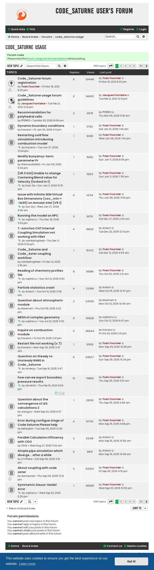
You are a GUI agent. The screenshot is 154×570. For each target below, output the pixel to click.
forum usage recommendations (47, 58)
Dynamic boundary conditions (41, 126)
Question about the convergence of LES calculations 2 (33, 403)
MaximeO (27, 308)
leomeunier (28, 476)
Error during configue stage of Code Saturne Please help (41, 423)
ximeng (30, 368)
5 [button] (134, 65)
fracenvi (26, 129)
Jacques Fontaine (33, 103)
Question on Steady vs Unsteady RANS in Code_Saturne (35, 360)
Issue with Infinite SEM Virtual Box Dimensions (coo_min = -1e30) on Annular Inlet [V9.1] (40, 198)
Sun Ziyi (30, 206)
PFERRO (25, 120)
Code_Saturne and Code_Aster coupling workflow (34, 253)
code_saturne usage (26, 47)
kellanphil (27, 428)
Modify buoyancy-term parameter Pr (36, 158)
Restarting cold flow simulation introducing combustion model (35, 139)
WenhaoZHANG (30, 164)
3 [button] (125, 65)
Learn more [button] (27, 563)
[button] (111, 66)
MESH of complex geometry (39, 317)
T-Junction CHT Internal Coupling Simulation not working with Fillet (36, 232)
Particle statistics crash (36, 288)
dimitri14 (30, 385)
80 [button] (141, 65)
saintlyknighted (35, 240)
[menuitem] (30, 29)
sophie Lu (31, 219)
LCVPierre (26, 459)
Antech (106, 228)
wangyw (26, 411)
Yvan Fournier (30, 86)
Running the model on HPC (38, 216)
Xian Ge (30, 185)
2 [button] (121, 65)
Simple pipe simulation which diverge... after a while (40, 453)
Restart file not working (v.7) (40, 343)
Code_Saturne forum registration (34, 80)
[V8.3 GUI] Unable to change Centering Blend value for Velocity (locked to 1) (39, 177)
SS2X (24, 445)
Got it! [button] (131, 561)
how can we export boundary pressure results (40, 379)
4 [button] (130, 65)
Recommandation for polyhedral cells (34, 114)
